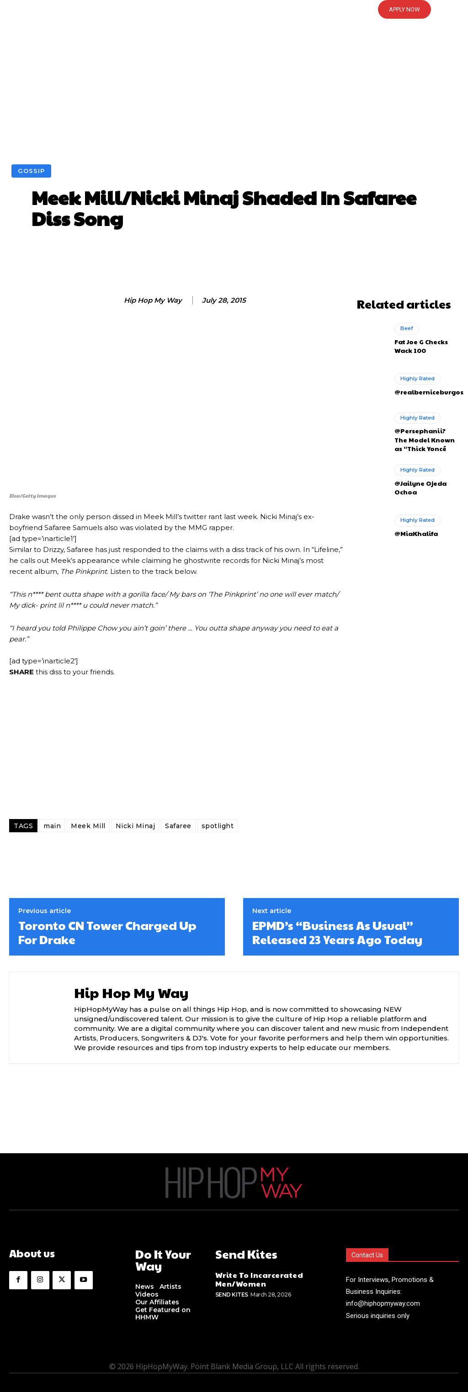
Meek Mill (88, 826)
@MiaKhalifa (414, 527)
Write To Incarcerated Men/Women (254, 1276)
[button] (234, 9)
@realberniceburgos (425, 390)
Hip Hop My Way (153, 300)
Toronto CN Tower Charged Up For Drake (107, 932)
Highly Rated (416, 377)
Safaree (178, 826)
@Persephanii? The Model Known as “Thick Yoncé (424, 436)
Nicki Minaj (135, 826)
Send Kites (231, 1290)
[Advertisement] (234, 96)
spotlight (218, 826)
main (52, 826)
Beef (406, 328)
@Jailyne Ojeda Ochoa (417, 482)
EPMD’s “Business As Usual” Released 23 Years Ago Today (337, 932)
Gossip (31, 171)
